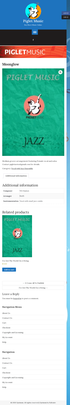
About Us (6, 313)
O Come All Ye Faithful (33, 283)
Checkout (6, 327)
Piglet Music (33, 21)
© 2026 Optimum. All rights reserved (24, 403)
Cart (4, 323)
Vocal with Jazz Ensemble (22, 168)
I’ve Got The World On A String (33, 288)
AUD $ (65, 13)
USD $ (66, 17)
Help (4, 342)
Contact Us (7, 318)
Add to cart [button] (9, 270)
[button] (60, 72)
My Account (7, 337)
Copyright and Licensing (12, 332)
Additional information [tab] (16, 176)
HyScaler (52, 403)
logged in (17, 298)
